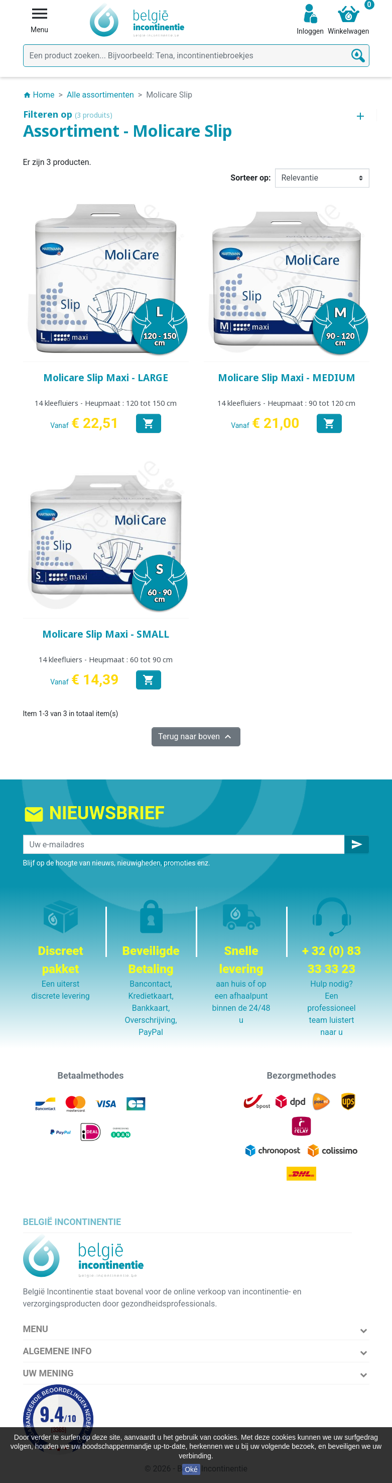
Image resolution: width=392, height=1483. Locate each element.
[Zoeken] (196, 55)
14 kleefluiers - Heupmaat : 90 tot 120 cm (286, 403)
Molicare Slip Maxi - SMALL (105, 634)
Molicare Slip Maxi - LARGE (105, 377)
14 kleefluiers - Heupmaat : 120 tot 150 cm (106, 403)
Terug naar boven (196, 737)
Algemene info (57, 1351)
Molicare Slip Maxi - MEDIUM (286, 377)
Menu (35, 1329)
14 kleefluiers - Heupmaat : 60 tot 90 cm (106, 659)
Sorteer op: (250, 178)
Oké (191, 1469)
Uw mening (48, 1373)
